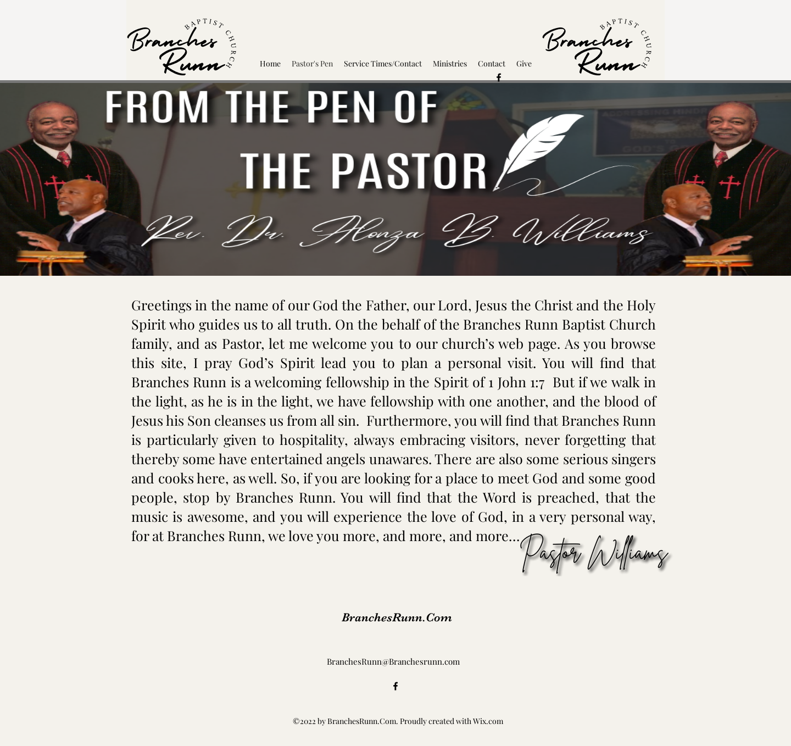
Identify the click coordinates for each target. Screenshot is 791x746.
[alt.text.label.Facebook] (498, 77)
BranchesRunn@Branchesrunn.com (393, 661)
